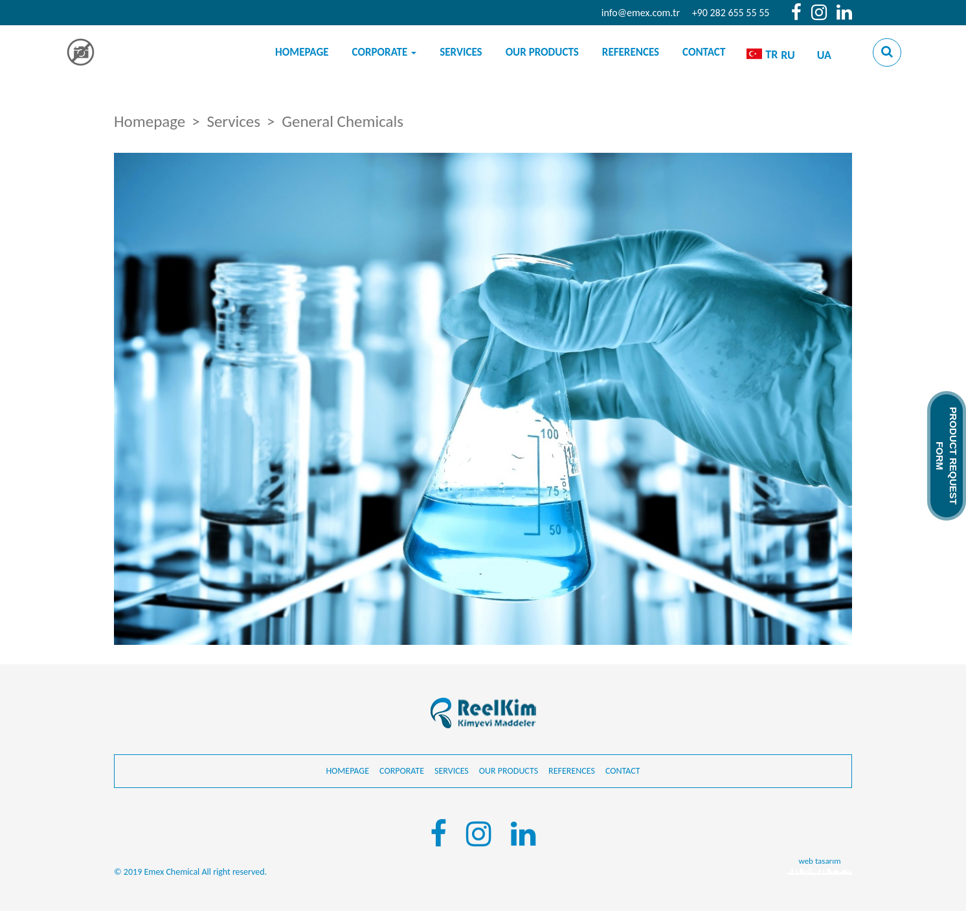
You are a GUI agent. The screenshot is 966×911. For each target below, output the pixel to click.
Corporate (384, 52)
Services (461, 52)
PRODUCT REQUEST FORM (946, 455)
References (630, 52)
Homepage (302, 52)
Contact (703, 52)
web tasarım (819, 861)
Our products (542, 52)
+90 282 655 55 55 (731, 12)
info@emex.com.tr (640, 12)
